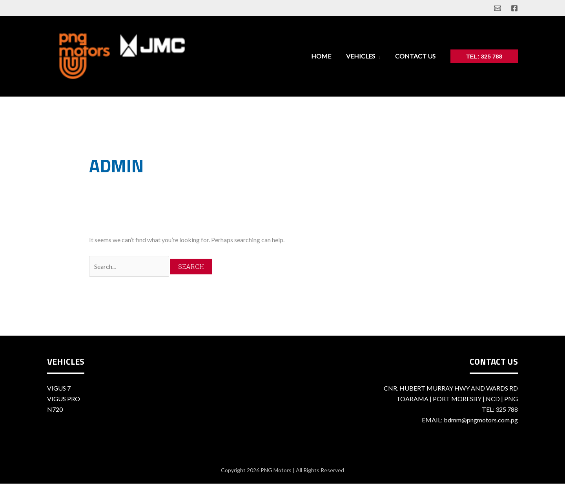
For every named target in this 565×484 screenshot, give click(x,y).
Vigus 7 (59, 388)
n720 (55, 409)
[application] (381, 56)
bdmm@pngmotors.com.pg (481, 420)
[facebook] (514, 8)
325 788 (507, 409)
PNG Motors (276, 470)
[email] (497, 8)
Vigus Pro (63, 398)
